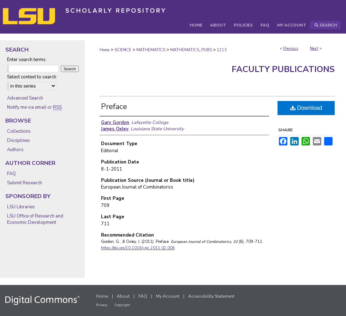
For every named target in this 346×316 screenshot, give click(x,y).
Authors (15, 150)
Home (104, 50)
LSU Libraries (21, 207)
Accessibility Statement (211, 296)
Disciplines (18, 140)
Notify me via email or (34, 107)
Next (314, 48)
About (123, 296)
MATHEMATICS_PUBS (191, 50)
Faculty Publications (283, 69)
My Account (167, 296)
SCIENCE (122, 50)
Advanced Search (25, 98)
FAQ (11, 174)
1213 (222, 50)
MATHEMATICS (150, 50)
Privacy (101, 305)
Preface (114, 106)
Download (306, 108)
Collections (19, 131)
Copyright (122, 305)
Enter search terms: (27, 59)
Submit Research (24, 183)
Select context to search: (32, 77)
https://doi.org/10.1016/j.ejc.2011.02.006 (138, 248)
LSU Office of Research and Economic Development (35, 219)
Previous (290, 48)
